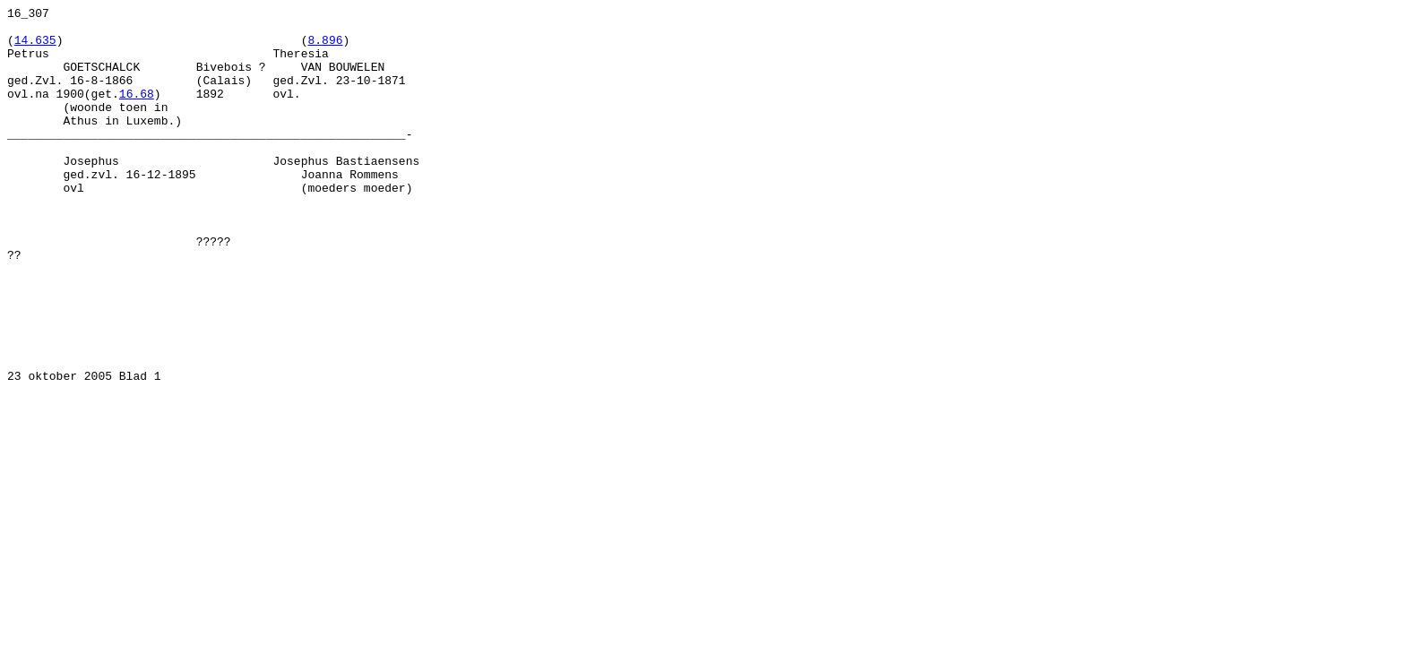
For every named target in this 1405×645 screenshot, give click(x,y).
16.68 (136, 112)
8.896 (324, 47)
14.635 (35, 47)
